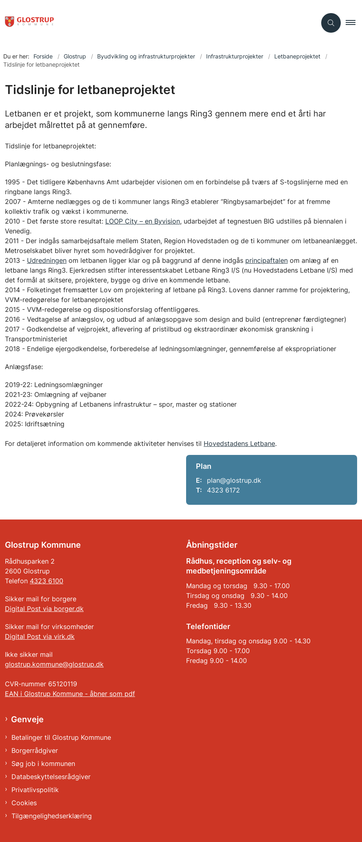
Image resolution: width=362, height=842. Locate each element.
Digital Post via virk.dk (40, 636)
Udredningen (47, 260)
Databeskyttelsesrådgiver (51, 777)
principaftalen (266, 260)
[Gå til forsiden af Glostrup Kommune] (27, 22)
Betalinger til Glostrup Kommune (61, 737)
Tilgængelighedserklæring (51, 816)
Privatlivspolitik (35, 790)
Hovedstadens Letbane (239, 443)
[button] (354, 23)
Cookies (24, 803)
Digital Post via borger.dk (44, 609)
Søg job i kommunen (43, 763)
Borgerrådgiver (34, 750)
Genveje (27, 719)
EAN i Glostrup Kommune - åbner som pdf (70, 694)
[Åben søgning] (331, 23)
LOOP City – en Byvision (142, 221)
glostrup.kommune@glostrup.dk (54, 664)
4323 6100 (46, 581)
